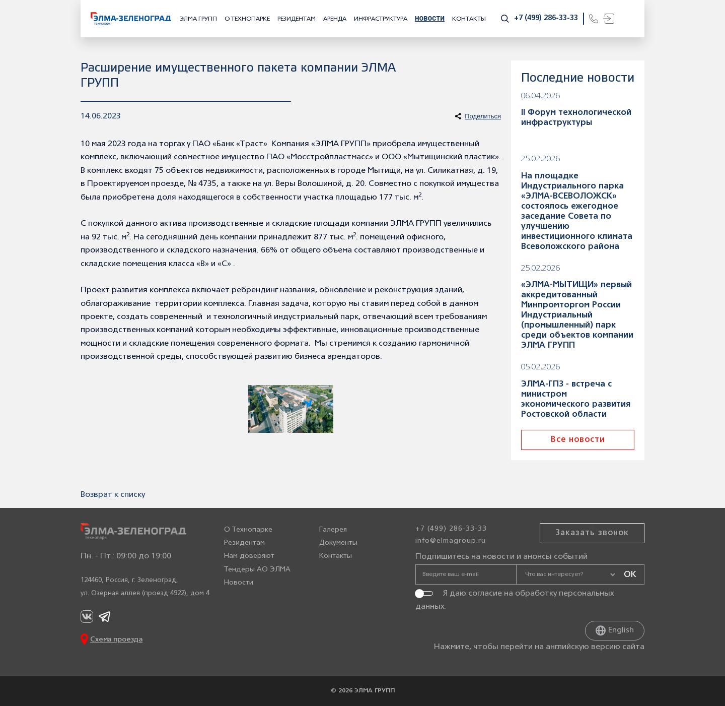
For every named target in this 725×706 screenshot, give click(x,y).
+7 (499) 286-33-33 (546, 18)
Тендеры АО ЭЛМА (257, 569)
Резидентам (296, 19)
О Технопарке (247, 19)
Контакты (469, 19)
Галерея (333, 530)
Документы (338, 543)
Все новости (578, 439)
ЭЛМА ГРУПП (198, 19)
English (615, 630)
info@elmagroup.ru (450, 541)
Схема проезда (116, 639)
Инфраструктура (380, 19)
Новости (430, 18)
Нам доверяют (249, 556)
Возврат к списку (113, 494)
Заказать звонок (592, 533)
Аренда (334, 19)
